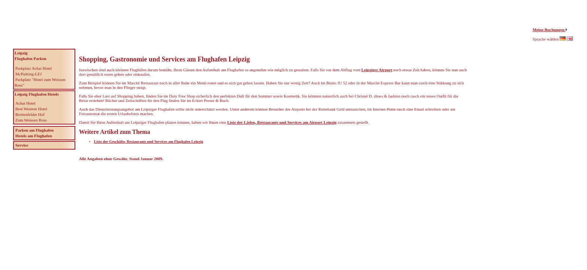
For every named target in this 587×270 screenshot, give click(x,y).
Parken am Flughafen (34, 130)
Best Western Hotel (31, 108)
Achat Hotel (25, 103)
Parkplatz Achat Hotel (33, 68)
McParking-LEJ (28, 74)
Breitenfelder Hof (30, 114)
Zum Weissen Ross (31, 120)
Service (21, 145)
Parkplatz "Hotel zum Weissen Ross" (40, 82)
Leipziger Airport (376, 70)
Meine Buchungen (549, 29)
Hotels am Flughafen (33, 136)
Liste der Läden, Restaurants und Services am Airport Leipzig (282, 122)
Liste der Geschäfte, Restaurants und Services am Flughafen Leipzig (148, 142)
